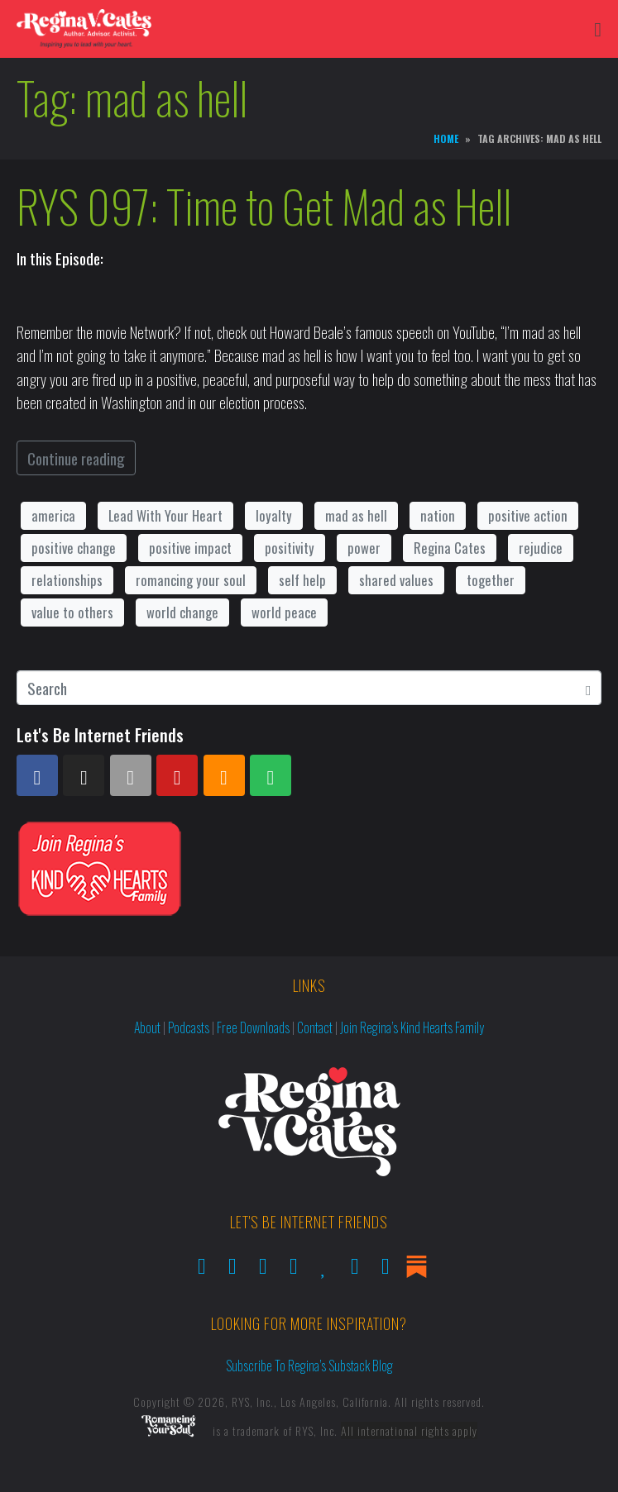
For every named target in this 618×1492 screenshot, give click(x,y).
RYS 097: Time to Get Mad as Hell (264, 206)
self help (302, 580)
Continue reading (76, 458)
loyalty (274, 515)
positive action (528, 515)
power (364, 547)
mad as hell (356, 515)
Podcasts (188, 1027)
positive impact (190, 547)
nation (437, 515)
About (147, 1027)
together (491, 580)
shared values (396, 580)
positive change (73, 547)
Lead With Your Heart (165, 515)
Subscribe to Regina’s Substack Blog (309, 1365)
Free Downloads (253, 1027)
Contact (315, 1027)
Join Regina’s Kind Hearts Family (412, 1027)
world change (182, 612)
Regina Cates (450, 547)
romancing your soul (191, 580)
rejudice (541, 547)
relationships (67, 580)
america (53, 515)
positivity (289, 547)
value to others (72, 612)
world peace (284, 612)
